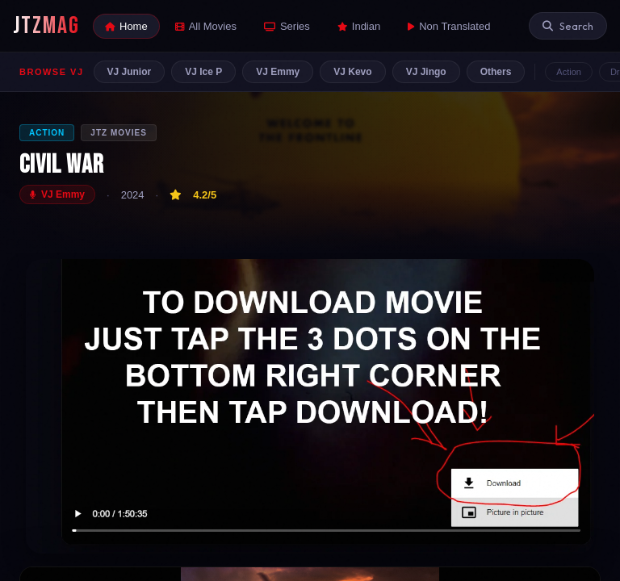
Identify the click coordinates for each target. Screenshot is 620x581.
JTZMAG (46, 25)
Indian (358, 26)
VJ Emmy (278, 71)
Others (496, 71)
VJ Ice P (203, 71)
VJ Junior (129, 71)
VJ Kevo (352, 71)
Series (287, 26)
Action (568, 72)
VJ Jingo (426, 71)
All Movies (206, 26)
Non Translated (449, 26)
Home (126, 26)
